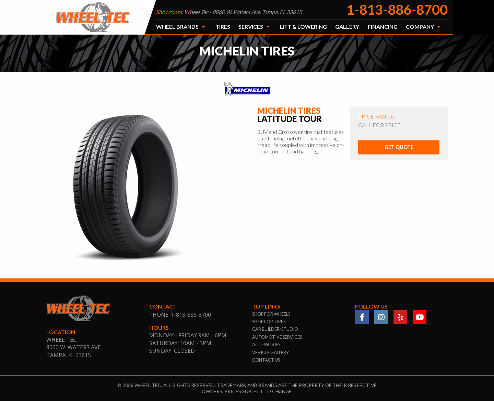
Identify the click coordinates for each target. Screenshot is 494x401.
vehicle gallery (270, 352)
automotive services (277, 337)
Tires (222, 26)
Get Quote (399, 147)
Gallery (347, 26)
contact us (266, 360)
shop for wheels (271, 314)
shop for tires (268, 321)
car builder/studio (275, 329)
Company (420, 26)
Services (250, 26)
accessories (266, 344)
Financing (383, 26)
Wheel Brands (177, 26)
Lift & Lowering (303, 26)
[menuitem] (181, 27)
